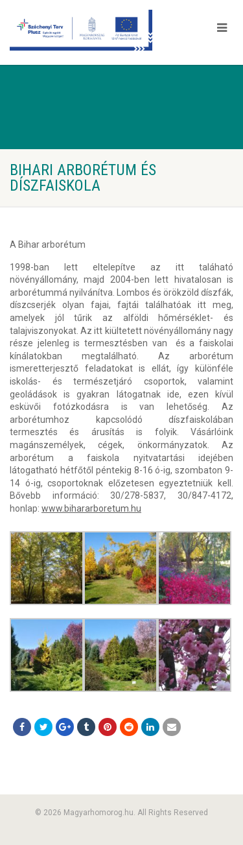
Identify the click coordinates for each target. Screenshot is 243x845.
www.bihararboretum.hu (91, 508)
